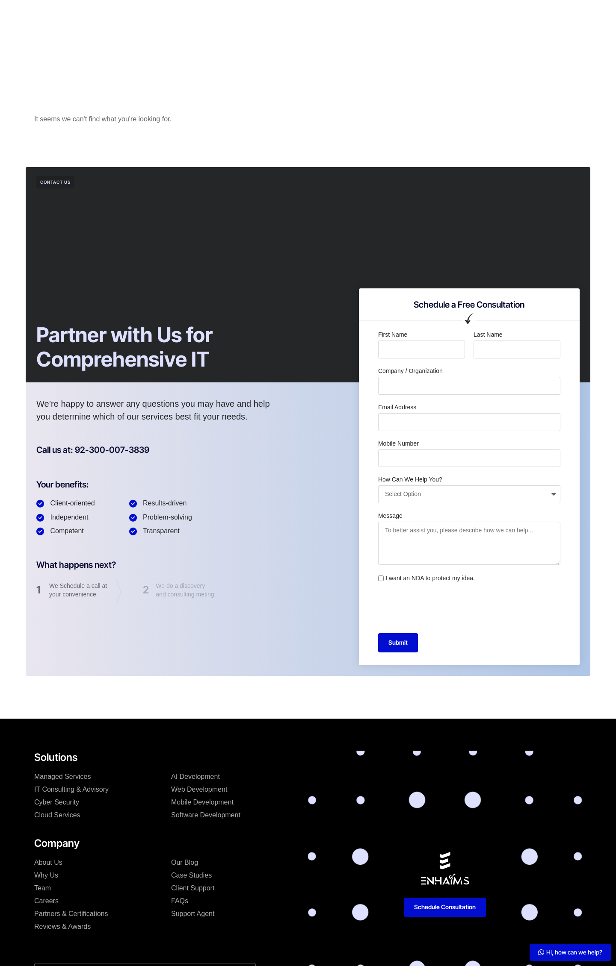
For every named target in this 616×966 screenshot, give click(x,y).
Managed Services (62, 776)
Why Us (46, 875)
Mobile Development (202, 802)
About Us (48, 862)
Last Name (488, 334)
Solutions (192, 14)
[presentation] (443, 608)
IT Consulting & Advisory (71, 789)
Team (42, 888)
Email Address (397, 407)
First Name (392, 334)
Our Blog (184, 862)
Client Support (192, 888)
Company (233, 14)
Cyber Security (56, 802)
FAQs (179, 900)
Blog (322, 14)
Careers (46, 900)
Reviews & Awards (62, 926)
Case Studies (282, 14)
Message (390, 515)
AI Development (195, 776)
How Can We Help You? (410, 479)
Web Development (199, 789)
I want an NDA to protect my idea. (430, 578)
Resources (358, 14)
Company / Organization (410, 370)
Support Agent (192, 913)
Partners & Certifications (71, 913)
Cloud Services (57, 815)
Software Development (205, 815)
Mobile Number (398, 443)
